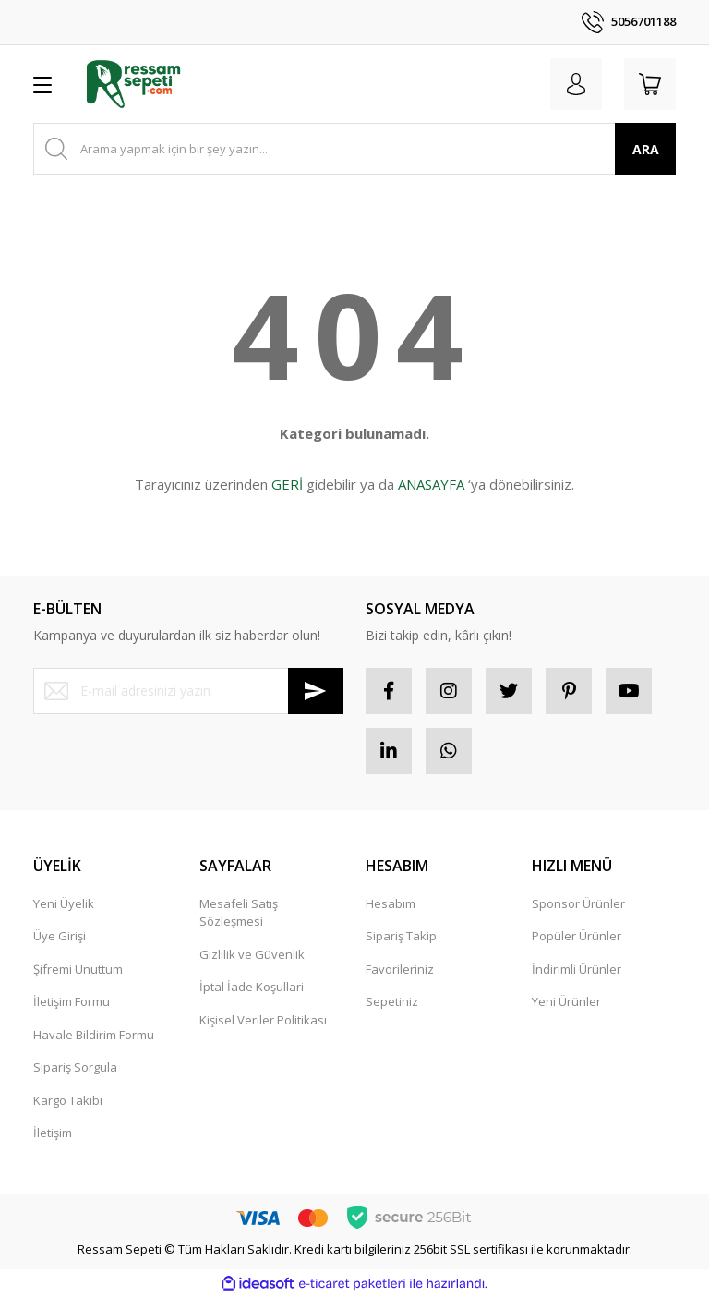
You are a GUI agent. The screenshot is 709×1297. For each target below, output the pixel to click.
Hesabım (390, 903)
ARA (645, 149)
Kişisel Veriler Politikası (263, 1020)
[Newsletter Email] (188, 691)
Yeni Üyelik (63, 903)
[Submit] (315, 691)
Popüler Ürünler (576, 935)
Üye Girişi (59, 935)
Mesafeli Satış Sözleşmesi (238, 912)
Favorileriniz (400, 969)
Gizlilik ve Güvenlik (252, 954)
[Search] (354, 149)
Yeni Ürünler (566, 1001)
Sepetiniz (392, 1001)
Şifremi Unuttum (78, 969)
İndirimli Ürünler (576, 969)
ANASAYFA (431, 484)
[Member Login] (576, 84)
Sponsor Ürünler (578, 903)
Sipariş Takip (401, 935)
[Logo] (133, 84)
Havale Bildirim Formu (93, 1034)
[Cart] (650, 84)
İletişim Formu (71, 1001)
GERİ (287, 484)
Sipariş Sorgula (75, 1067)
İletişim (52, 1132)
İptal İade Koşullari (251, 986)
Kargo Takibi (67, 1100)
